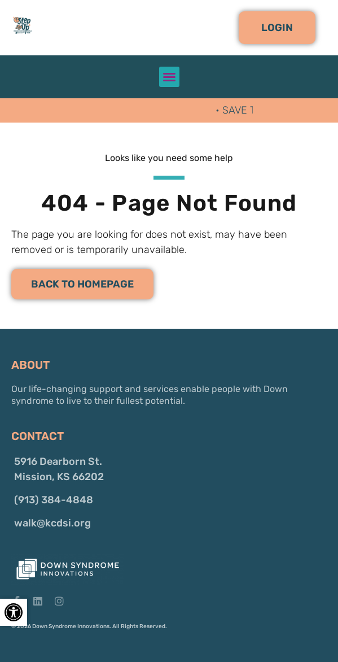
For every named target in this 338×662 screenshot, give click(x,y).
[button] (277, 27)
